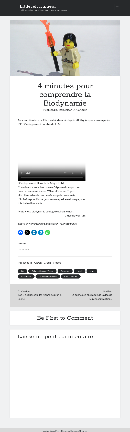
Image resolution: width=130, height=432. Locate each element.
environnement (64, 211)
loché (79, 271)
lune (92, 271)
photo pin (68, 223)
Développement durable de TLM (42, 124)
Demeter (65, 271)
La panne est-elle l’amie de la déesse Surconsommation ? (91, 296)
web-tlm (80, 215)
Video (68, 215)
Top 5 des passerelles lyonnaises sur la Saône (39, 296)
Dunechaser (51, 223)
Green (47, 262)
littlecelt (64, 109)
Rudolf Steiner (70, 276)
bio (22, 271)
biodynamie (38, 211)
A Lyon (38, 262)
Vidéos (57, 262)
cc (75, 223)
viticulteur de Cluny (38, 119)
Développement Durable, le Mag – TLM (41, 182)
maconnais (26, 276)
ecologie (51, 211)
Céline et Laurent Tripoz (42, 271)
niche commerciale (48, 276)
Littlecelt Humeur (38, 6)
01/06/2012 (80, 109)
